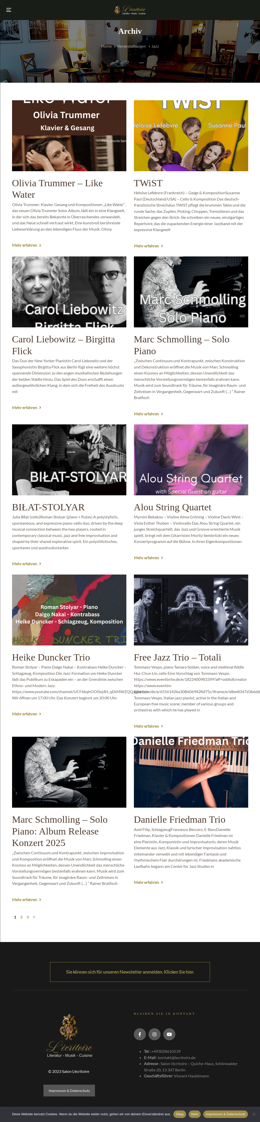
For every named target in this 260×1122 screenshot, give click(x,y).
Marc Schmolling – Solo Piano (182, 345)
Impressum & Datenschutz (69, 1090)
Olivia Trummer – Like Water (57, 188)
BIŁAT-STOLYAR (48, 507)
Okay (180, 1114)
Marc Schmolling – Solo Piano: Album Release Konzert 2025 (60, 831)
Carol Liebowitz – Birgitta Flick (63, 345)
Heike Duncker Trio (51, 657)
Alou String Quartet (173, 507)
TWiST (148, 182)
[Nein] (253, 1114)
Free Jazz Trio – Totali (177, 657)
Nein (194, 1114)
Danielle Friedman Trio (180, 819)
